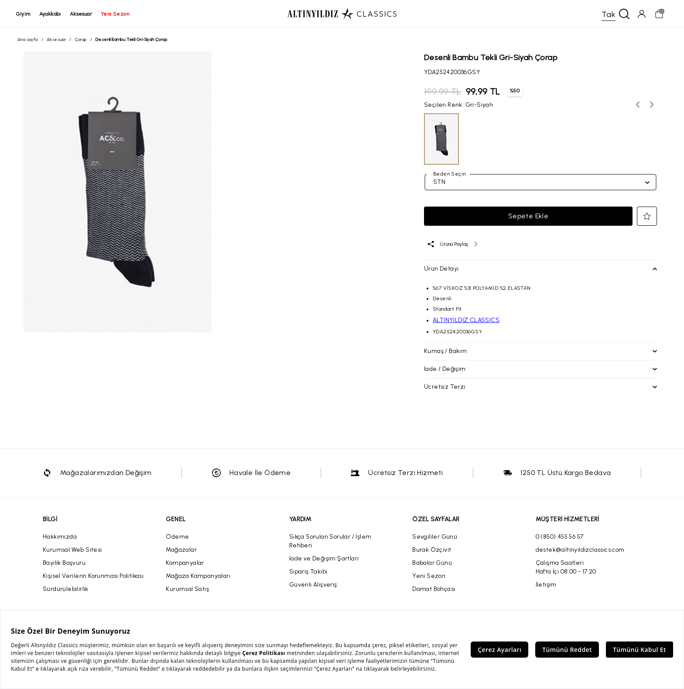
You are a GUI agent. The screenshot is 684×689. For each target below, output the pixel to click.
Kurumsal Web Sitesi (72, 550)
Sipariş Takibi (308, 572)
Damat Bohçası (433, 590)
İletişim (546, 585)
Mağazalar (181, 550)
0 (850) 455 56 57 (560, 537)
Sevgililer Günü (434, 537)
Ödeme (177, 537)
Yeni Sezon (428, 576)
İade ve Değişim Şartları (324, 559)
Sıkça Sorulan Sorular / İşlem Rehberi (330, 542)
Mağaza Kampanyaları (198, 576)
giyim (24, 14)
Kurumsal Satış (187, 590)
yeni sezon (116, 14)
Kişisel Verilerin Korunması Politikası (93, 576)
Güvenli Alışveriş (313, 585)
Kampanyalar (185, 563)
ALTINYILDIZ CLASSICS (466, 321)
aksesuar (82, 14)
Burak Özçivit (431, 550)
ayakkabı (51, 14)
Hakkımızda (60, 537)
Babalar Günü (432, 563)
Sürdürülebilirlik (66, 590)
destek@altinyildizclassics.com (580, 550)
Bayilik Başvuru (64, 563)
